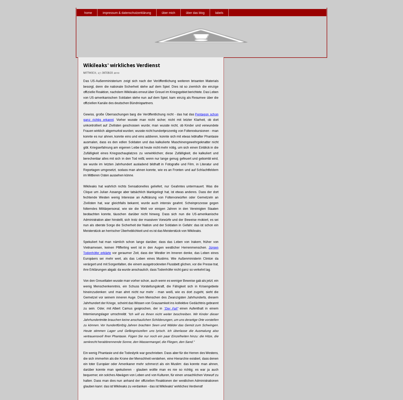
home (88, 13)
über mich (168, 13)
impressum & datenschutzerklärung (127, 13)
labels (219, 13)
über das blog (195, 13)
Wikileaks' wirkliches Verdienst (121, 65)
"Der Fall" (171, 308)
